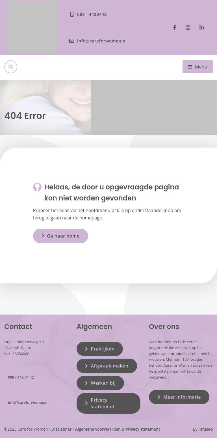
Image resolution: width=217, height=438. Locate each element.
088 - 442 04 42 (21, 377)
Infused (205, 429)
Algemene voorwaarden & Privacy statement (117, 429)
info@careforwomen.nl (28, 402)
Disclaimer (61, 429)
